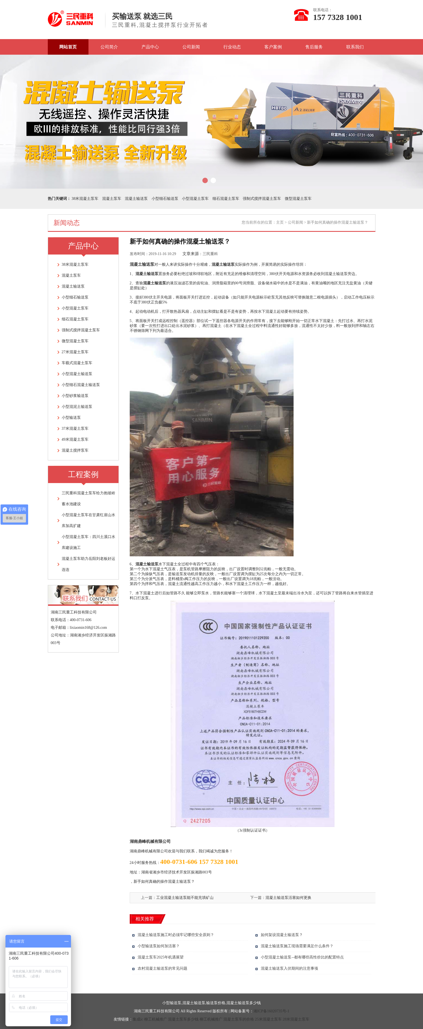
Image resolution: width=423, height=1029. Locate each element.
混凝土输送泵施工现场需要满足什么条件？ (297, 946)
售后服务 (314, 47)
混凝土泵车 (111, 199)
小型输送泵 (71, 418)
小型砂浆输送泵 (75, 396)
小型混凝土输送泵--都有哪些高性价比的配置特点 (302, 957)
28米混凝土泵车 (296, 1019)
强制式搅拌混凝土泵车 (262, 199)
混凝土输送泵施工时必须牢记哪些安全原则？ (176, 935)
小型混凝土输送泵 (77, 374)
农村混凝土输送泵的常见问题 (162, 968)
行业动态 (232, 47)
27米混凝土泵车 (75, 352)
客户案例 (273, 47)
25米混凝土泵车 (268, 1019)
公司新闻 (191, 47)
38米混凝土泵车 (85, 199)
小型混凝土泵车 (195, 199)
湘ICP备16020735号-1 (271, 1011)
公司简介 (109, 47)
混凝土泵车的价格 (238, 1019)
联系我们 (355, 47)
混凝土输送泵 (136, 199)
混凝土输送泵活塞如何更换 (288, 898)
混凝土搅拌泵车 (75, 450)
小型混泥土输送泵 (77, 407)
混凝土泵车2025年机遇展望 (161, 957)
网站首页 (68, 47)
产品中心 (150, 47)
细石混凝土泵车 (225, 199)
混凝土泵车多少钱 (183, 1019)
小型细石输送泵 (165, 199)
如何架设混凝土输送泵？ (282, 935)
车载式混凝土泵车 (77, 363)
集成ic (138, 1019)
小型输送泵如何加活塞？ (159, 946)
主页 (280, 222)
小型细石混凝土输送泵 (81, 385)
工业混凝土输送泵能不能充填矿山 (185, 898)
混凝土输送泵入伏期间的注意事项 (289, 968)
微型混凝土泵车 (298, 199)
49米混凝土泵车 (75, 439)
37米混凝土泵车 (75, 428)
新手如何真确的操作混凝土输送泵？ (164, 881)
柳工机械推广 (155, 1019)
